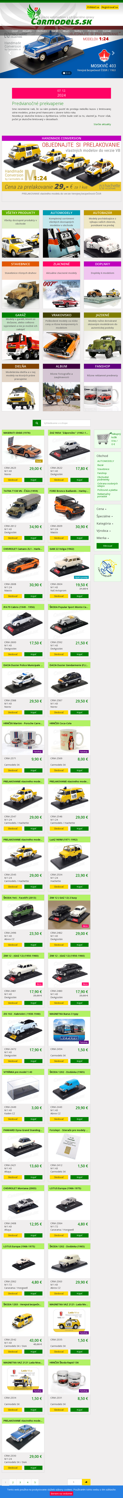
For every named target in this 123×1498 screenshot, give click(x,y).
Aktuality (27, 30)
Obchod (42, 30)
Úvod (15, 30)
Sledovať (12, 479)
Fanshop (102, 473)
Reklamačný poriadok (103, 495)
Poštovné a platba (107, 489)
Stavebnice (103, 469)
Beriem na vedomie (61, 1493)
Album (66, 30)
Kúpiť (33, 479)
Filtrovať (107, 545)
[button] (9, 52)
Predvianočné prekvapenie (38, 103)
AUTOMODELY (105, 461)
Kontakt (107, 30)
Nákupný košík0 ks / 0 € (109, 438)
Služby (78, 30)
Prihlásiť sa (93, 7)
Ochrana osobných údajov (107, 484)
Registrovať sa (110, 7)
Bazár (100, 465)
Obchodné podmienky (103, 478)
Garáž (55, 30)
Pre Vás (93, 30)
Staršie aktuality (102, 124)
